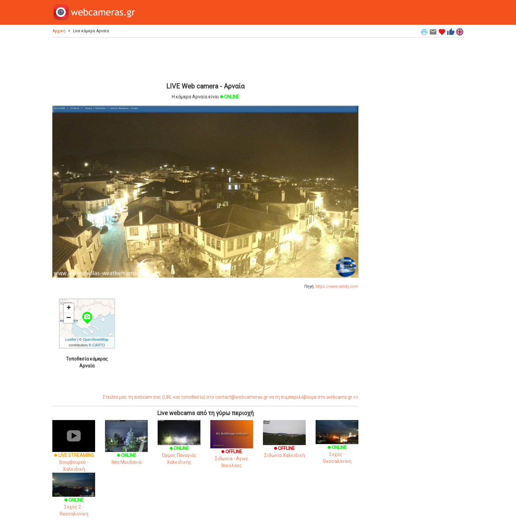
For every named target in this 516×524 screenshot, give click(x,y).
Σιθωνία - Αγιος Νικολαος (231, 449)
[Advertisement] (205, 59)
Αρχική (58, 31)
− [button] (68, 318)
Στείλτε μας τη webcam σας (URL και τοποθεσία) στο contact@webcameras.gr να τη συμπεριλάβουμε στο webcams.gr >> (230, 397)
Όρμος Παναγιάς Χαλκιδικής (179, 447)
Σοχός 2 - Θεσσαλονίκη (73, 499)
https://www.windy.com (337, 286)
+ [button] (68, 308)
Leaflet (70, 339)
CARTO (98, 345)
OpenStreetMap (96, 339)
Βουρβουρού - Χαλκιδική (73, 452)
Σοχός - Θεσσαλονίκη (337, 446)
